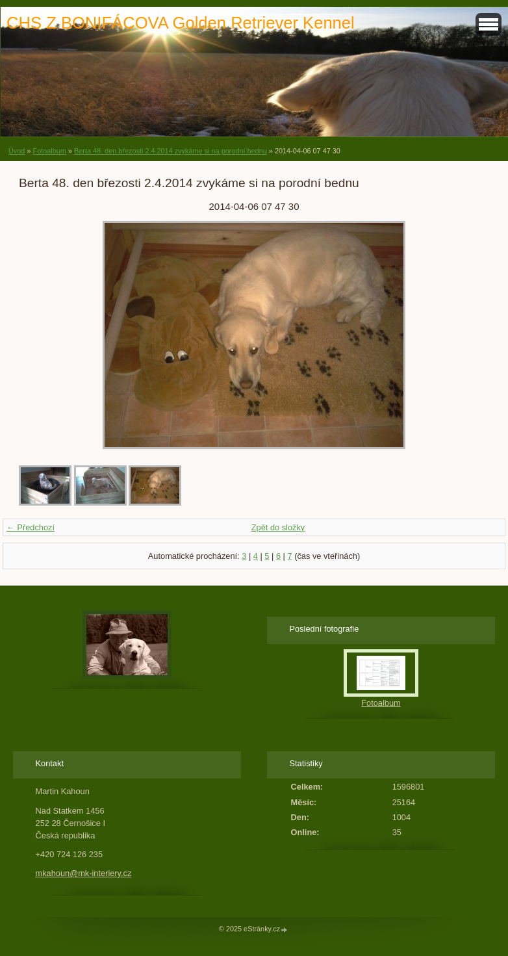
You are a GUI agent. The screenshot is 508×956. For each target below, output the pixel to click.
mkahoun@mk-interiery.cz (84, 873)
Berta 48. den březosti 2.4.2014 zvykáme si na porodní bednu (170, 151)
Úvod (16, 151)
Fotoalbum (49, 151)
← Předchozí (30, 527)
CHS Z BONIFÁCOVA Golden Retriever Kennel (180, 23)
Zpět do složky (278, 527)
